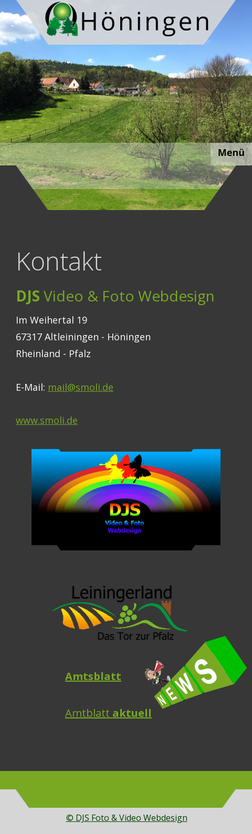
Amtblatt (88, 713)
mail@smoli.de (80, 387)
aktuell (132, 713)
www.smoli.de (47, 420)
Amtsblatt (93, 676)
